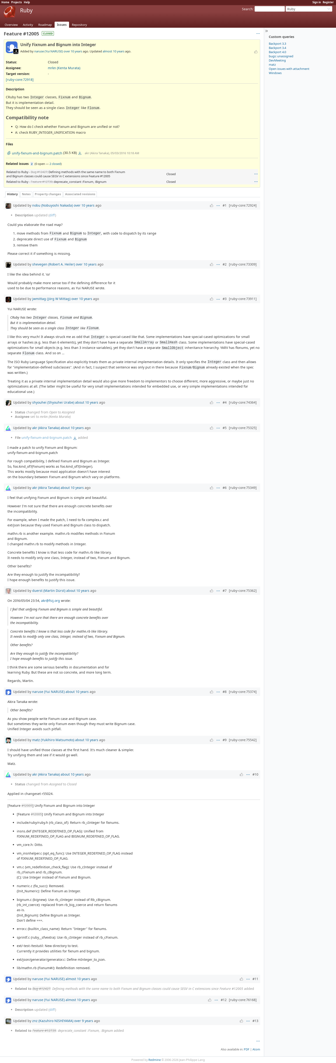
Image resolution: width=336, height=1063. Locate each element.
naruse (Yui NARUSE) (48, 51)
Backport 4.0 (277, 52)
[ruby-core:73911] (243, 298)
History (12, 194)
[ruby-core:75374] (243, 691)
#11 (255, 979)
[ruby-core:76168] (243, 1000)
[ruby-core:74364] (243, 402)
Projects (16, 2)
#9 (225, 740)
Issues (62, 25)
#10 (255, 774)
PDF (246, 1049)
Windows (275, 73)
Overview (11, 25)
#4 (225, 402)
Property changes (48, 194)
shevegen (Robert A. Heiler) (53, 264)
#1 (225, 205)
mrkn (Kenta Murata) (64, 68)
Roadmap (45, 25)
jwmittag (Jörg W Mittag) (51, 298)
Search (247, 9)
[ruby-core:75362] (243, 590)
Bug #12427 (39, 172)
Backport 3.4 (277, 48)
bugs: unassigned (281, 56)
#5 (225, 428)
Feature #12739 (41, 182)
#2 (225, 264)
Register (328, 2)
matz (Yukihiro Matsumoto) (53, 740)
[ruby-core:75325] (243, 428)
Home (5, 2)
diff (52, 215)
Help (27, 2)
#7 (225, 590)
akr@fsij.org (50, 600)
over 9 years (83, 1021)
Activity (28, 25)
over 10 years (73, 51)
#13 (255, 1021)
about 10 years (86, 402)
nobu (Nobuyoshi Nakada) (52, 205)
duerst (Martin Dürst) (48, 590)
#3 (225, 298)
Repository (79, 25)
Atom (256, 1049)
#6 (225, 487)
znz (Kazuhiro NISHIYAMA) (52, 1021)
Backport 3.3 (277, 43)
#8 (225, 691)
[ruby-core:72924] (243, 205)
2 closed (55, 164)
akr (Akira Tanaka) (46, 428)
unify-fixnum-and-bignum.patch (46, 437)
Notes (26, 194)
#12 (224, 1000)
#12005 (26, 805)
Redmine (154, 1060)
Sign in (316, 2)
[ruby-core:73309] (243, 264)
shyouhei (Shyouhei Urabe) (53, 402)
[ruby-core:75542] (243, 740)
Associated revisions (80, 194)
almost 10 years (113, 51)
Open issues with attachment (289, 69)
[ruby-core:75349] (243, 487)
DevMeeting (277, 60)
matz (272, 64)
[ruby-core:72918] (20, 79)
